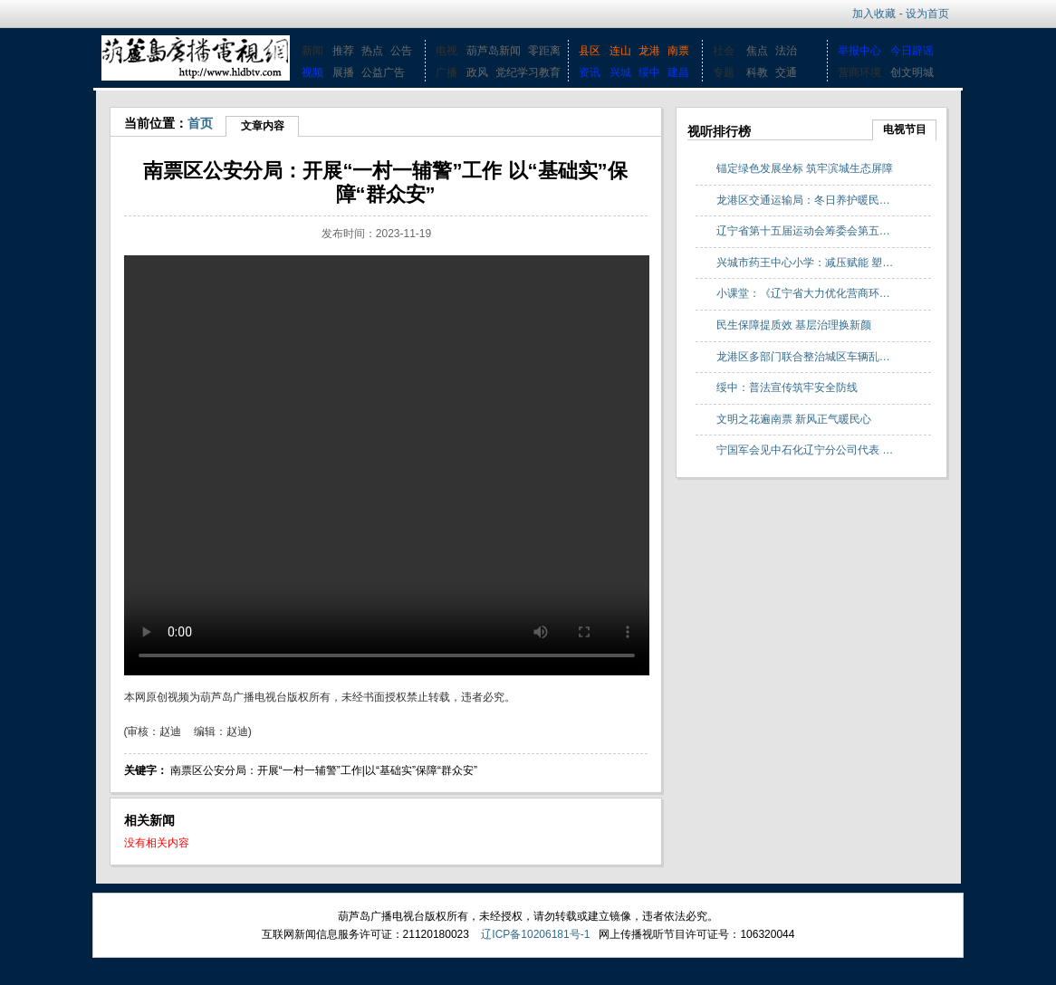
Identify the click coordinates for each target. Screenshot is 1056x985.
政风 (477, 72)
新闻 (312, 50)
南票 (678, 50)
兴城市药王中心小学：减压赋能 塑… (804, 262)
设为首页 (927, 13)
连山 (620, 50)
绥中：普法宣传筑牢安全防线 (787, 387)
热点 (372, 50)
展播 (343, 72)
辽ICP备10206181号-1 (535, 934)
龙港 (649, 50)
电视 (446, 50)
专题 (723, 72)
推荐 (343, 50)
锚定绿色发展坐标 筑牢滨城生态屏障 (804, 168)
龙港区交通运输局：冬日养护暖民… (803, 200)
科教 (757, 72)
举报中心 (859, 50)
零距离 (544, 50)
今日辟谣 (912, 50)
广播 (446, 72)
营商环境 (859, 72)
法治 (786, 50)
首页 (200, 123)
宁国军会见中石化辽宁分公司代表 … (804, 450)
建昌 (678, 72)
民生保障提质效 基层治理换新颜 (793, 325)
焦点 (757, 50)
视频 (312, 72)
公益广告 (383, 72)
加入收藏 (874, 13)
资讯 (589, 72)
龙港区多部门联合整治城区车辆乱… (803, 356)
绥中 (649, 72)
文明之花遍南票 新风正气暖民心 (793, 419)
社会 (723, 50)
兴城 (620, 72)
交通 (786, 72)
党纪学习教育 (528, 72)
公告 (401, 50)
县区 (589, 50)
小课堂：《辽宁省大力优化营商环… (803, 293)
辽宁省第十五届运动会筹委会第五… (803, 231)
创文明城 (912, 72)
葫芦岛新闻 (493, 50)
